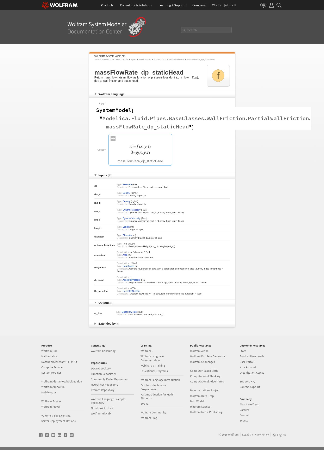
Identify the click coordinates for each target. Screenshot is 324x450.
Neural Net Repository (104, 384)
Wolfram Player (50, 406)
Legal (245, 434)
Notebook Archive (102, 408)
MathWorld (197, 401)
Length (126, 227)
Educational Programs (154, 371)
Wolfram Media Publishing (206, 412)
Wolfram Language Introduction (160, 380)
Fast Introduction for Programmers (153, 387)
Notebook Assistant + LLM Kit (59, 362)
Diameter (127, 235)
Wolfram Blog (149, 418)
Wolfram (233, 434)
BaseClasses (145, 59)
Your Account (248, 367)
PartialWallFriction (175, 59)
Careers (244, 410)
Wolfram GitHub (101, 413)
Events (244, 420)
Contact (244, 415)
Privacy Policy (260, 434)
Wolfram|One (49, 351)
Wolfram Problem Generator (207, 356)
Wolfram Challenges (202, 362)
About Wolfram (249, 404)
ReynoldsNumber (131, 291)
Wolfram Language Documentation (152, 358)
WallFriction (159, 59)
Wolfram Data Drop (202, 396)
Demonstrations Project (204, 390)
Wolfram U (147, 351)
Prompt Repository (102, 390)
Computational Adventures (207, 381)
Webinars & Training (153, 365)
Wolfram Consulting (103, 351)
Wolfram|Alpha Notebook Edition (61, 381)
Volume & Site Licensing (55, 415)
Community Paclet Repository (109, 379)
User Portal (247, 362)
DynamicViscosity (132, 210)
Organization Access (252, 372)
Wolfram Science (200, 406)
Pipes (133, 59)
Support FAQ (247, 381)
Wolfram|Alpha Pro (53, 387)
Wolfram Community (153, 412)
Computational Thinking (205, 376)
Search (192, 30)
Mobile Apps (48, 392)
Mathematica (49, 356)
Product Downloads (252, 356)
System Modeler (101, 59)
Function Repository (103, 374)
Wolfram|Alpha (199, 351)
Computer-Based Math (204, 371)
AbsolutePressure (132, 280)
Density (126, 193)
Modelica (116, 59)
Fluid (125, 59)
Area (125, 255)
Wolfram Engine (51, 401)
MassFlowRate (129, 312)
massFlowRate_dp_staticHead (201, 59)
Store (243, 351)
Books (144, 403)
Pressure (127, 184)
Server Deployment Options (58, 421)
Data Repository (101, 368)
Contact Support (250, 387)
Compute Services (52, 367)
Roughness (128, 266)
